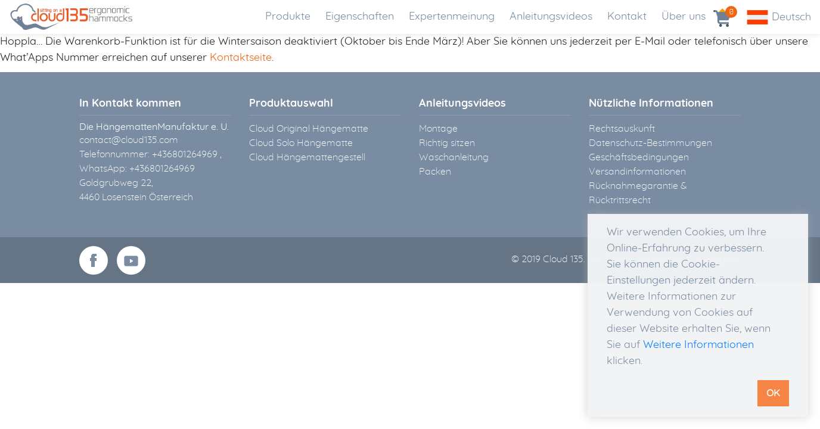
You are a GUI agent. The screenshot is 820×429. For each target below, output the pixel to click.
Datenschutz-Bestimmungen (650, 143)
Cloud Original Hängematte (308, 128)
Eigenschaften (359, 16)
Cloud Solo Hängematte (301, 143)
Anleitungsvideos (551, 16)
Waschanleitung (454, 157)
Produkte (287, 16)
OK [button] (773, 393)
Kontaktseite (241, 57)
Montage (438, 128)
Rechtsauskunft (622, 128)
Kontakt (627, 16)
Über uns (683, 16)
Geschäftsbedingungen (639, 157)
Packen (435, 171)
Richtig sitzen (447, 143)
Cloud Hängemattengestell (307, 157)
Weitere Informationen (698, 345)
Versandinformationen (637, 171)
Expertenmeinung (452, 16)
